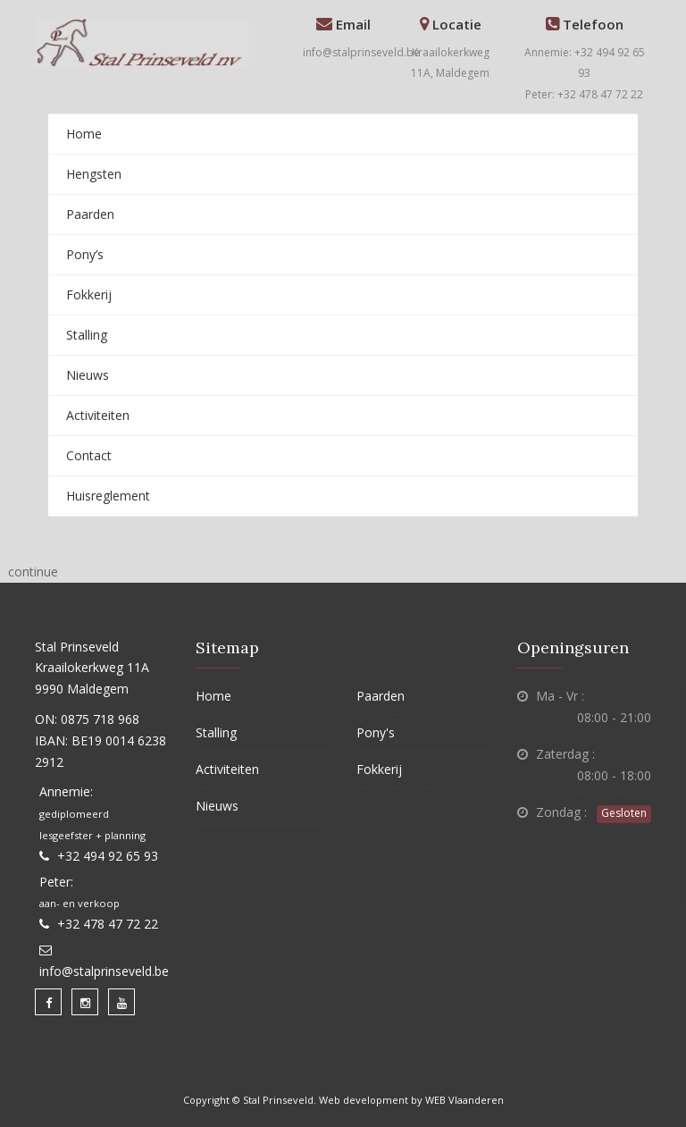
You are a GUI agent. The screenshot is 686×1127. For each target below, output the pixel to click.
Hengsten (93, 173)
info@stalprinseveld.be (361, 52)
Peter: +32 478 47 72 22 (584, 94)
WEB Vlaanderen (464, 1099)
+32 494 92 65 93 (107, 855)
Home (84, 133)
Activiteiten (98, 415)
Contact (89, 455)
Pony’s (85, 254)
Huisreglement (108, 495)
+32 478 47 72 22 (107, 923)
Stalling (86, 334)
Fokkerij (89, 294)
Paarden (90, 214)
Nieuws (87, 374)
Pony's (375, 732)
